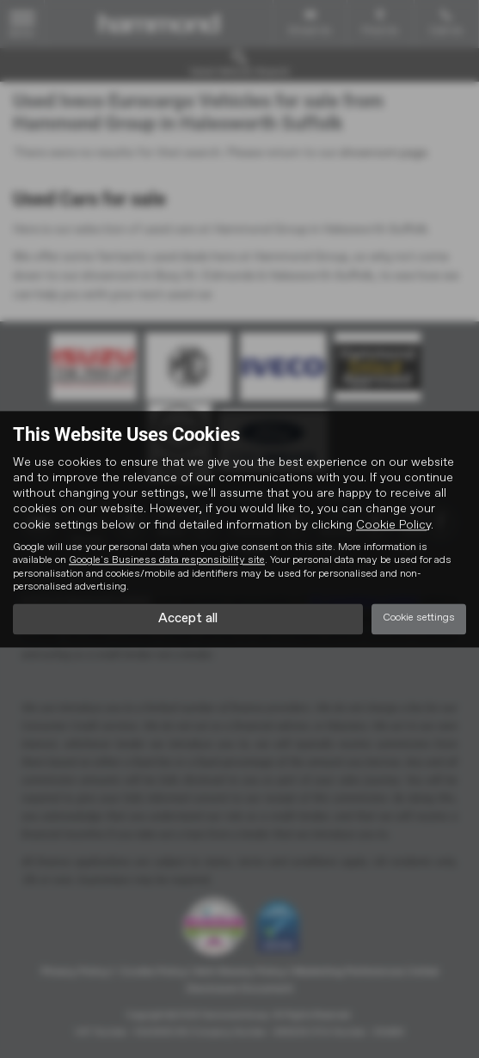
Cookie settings (419, 619)
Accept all (188, 619)
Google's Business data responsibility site (167, 560)
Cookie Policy (393, 525)
